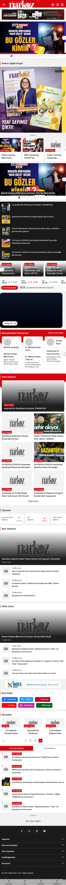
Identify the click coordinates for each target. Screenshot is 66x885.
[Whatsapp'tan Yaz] (44, 705)
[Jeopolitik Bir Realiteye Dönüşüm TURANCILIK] (33, 207)
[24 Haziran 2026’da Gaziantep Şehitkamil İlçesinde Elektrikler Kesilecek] (33, 243)
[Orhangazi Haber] (46, 875)
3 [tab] (35, 740)
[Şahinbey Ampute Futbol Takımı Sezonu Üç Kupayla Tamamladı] (33, 548)
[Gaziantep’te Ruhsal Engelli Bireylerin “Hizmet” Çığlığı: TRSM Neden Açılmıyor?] (33, 794)
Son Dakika (6, 264)
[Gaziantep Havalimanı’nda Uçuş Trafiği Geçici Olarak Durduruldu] (33, 757)
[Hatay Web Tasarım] (30, 875)
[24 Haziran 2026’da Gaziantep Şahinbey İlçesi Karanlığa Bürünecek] (33, 255)
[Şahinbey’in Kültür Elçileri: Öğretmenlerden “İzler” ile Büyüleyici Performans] (33, 649)
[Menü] (4, 4)
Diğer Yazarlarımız (55, 333)
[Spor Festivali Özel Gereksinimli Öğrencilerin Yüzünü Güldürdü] (33, 571)
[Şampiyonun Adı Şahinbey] (33, 595)
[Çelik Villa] (41, 878)
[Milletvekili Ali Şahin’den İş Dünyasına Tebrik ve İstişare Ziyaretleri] (33, 769)
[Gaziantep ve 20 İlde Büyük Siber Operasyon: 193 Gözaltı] (17, 483)
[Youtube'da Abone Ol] (9, 705)
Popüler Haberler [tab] (16, 748)
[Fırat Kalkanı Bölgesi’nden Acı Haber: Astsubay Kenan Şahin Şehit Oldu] (55, 727)
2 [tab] (30, 740)
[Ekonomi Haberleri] (15, 878)
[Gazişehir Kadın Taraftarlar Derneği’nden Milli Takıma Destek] (33, 583)
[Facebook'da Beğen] (10, 699)
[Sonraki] (64, 38)
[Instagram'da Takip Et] (26, 705)
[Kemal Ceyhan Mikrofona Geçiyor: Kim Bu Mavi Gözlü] (33, 38)
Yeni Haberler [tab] (49, 748)
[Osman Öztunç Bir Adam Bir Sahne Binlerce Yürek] (33, 673)
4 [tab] (40, 740)
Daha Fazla (33, 501)
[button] (53, 5)
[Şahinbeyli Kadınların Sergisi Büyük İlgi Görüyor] (33, 219)
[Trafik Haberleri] (30, 878)
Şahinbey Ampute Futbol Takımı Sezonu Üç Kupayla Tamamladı (31, 559)
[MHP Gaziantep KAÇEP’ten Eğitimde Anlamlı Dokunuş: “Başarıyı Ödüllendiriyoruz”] (33, 149)
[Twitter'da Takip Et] (26, 699)
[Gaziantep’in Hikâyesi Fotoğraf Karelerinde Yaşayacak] (49, 483)
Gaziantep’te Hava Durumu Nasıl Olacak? (53, 354)
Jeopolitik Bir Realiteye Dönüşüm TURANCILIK (25, 408)
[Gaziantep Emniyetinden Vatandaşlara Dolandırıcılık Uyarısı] (33, 782)
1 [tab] (11, 56)
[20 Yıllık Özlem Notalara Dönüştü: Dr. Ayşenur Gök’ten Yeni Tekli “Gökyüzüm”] (33, 661)
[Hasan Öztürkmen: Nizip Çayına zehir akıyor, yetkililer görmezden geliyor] (33, 231)
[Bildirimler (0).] (62, 5)
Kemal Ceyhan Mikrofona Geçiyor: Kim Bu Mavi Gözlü (26, 636)
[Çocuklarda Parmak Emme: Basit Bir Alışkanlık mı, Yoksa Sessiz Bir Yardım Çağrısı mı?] (11, 727)
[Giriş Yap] (57, 5)
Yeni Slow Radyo (33, 821)
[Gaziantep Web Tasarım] (12, 875)
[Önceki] (2, 269)
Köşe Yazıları (9, 405)
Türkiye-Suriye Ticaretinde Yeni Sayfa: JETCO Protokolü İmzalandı (32, 273)
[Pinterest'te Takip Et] (42, 699)
